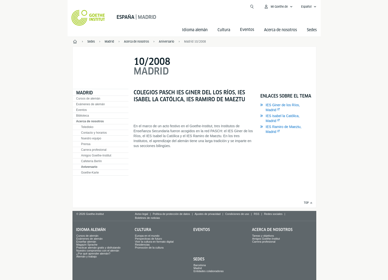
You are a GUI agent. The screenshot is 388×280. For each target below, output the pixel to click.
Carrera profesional (94, 150)
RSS (256, 213)
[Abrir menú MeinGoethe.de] (278, 6)
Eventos (81, 110)
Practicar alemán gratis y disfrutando (98, 247)
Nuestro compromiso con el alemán (97, 250)
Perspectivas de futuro (148, 238)
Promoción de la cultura (149, 247)
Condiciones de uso (237, 213)
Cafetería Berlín (91, 161)
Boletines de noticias (147, 217)
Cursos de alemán (88, 98)
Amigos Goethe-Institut (96, 155)
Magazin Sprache (86, 244)
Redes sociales (273, 213)
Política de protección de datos (171, 213)
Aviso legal (141, 213)
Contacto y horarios (94, 132)
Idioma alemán (195, 29)
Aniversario (89, 167)
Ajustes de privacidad (208, 213)
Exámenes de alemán (90, 104)
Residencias (142, 244)
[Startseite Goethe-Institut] (88, 18)
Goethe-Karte (90, 172)
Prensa (86, 144)
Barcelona (200, 265)
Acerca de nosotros (280, 29)
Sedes (312, 29)
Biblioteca (82, 115)
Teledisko (87, 127)
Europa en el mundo (147, 235)
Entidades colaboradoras (209, 271)
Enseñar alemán (86, 241)
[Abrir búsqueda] (252, 6)
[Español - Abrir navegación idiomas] (309, 6)
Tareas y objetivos (263, 235)
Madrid (84, 92)
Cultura (224, 29)
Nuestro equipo (91, 138)
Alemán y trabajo (86, 256)
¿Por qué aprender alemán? (93, 253)
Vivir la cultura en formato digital (154, 241)
